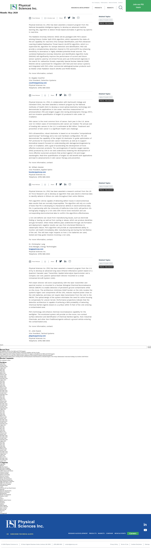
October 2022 (3, 406)
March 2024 (3, 386)
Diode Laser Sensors (5, 477)
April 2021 (2, 430)
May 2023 (2, 397)
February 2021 (3, 433)
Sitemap (147, 542)
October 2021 (3, 422)
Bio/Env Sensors (4, 467)
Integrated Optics (4, 485)
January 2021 (3, 434)
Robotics (2, 504)
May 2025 (2, 370)
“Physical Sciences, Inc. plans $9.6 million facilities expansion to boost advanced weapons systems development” (26, 355)
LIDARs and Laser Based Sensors (8, 488)
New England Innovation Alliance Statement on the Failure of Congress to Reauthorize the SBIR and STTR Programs (27, 354)
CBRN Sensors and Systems (6, 471)
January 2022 (3, 418)
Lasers (1, 486)
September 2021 (4, 423)
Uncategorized (105, 20)
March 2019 (3, 457)
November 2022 (4, 405)
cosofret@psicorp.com (38, 83)
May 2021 (2, 429)
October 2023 (3, 393)
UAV (1, 512)
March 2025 (3, 373)
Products (96, 8)
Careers (133, 531)
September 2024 (4, 378)
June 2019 (2, 455)
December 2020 (3, 435)
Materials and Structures (5, 490)
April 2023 (2, 398)
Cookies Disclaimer (136, 542)
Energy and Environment (6, 478)
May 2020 (2, 445)
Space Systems (3, 508)
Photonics (2, 501)
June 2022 (2, 411)
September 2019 (4, 453)
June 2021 (2, 427)
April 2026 (2, 364)
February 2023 (3, 401)
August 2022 (3, 409)
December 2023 (3, 390)
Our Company (94, 2)
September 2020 (4, 439)
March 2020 (3, 447)
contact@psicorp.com (71, 542)
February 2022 (3, 417)
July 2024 (2, 381)
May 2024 (2, 384)
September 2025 (4, 366)
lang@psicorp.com (36, 249)
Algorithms (2, 464)
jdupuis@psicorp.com (37, 336)
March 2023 (3, 399)
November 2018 (4, 459)
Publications (102, 2)
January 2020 (3, 450)
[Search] (119, 7)
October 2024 (3, 377)
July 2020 (2, 442)
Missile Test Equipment (5, 494)
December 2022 (3, 403)
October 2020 (3, 438)
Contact (118, 2)
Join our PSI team (138, 5)
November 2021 (4, 421)
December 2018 (3, 458)
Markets (108, 8)
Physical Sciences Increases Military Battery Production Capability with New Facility (20, 352)
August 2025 (3, 368)
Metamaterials (3, 493)
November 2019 (4, 451)
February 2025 (3, 374)
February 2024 (3, 388)
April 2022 (2, 414)
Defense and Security (5, 474)
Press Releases (105, 23)
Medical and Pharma (5, 492)
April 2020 (2, 446)
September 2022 (4, 407)
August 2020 (3, 441)
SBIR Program (3, 505)
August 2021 (3, 425)
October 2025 (3, 365)
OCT (1, 497)
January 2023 (3, 402)
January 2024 (3, 389)
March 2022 (3, 415)
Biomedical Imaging (4, 468)
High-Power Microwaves (6, 482)
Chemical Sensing (4, 473)
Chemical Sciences (4, 472)
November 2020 (4, 437)
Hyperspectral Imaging (5, 484)
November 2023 (4, 392)
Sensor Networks (4, 506)
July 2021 (2, 426)
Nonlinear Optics (4, 496)
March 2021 (3, 431)
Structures (2, 510)
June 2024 (2, 382)
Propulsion (2, 502)
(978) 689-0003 (58, 542)
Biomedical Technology (5, 469)
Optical (1, 498)
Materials (2, 489)
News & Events (111, 2)
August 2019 (3, 454)
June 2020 (2, 443)
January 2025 (3, 376)
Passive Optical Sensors (5, 500)
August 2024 (3, 380)
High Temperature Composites (7, 481)
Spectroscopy (3, 509)
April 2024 (2, 385)
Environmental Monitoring (6, 480)
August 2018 (3, 461)
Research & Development (79, 8)
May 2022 (2, 413)
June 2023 (2, 395)
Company (110, 532)
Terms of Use (124, 542)
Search (1, 345)
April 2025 (2, 372)
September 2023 (4, 394)
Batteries (2, 465)
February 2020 (3, 449)
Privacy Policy (114, 542)
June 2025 (2, 369)
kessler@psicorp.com (37, 172)
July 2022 (2, 410)
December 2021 (3, 419)
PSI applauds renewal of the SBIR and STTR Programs (13, 351)
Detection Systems (4, 476)
